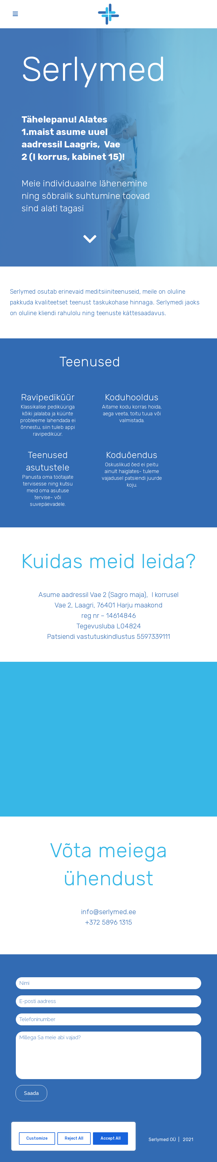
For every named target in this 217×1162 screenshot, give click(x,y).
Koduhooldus (132, 397)
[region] (73, 1136)
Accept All (111, 1138)
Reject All (74, 1138)
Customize (36, 1138)
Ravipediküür (48, 397)
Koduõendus (131, 455)
